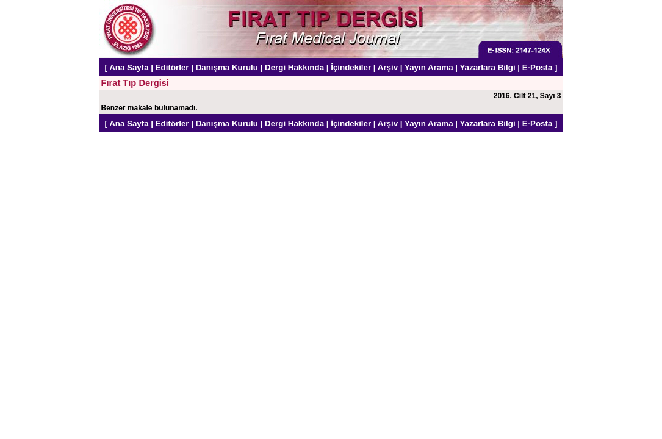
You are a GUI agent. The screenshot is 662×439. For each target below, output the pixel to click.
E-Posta (537, 67)
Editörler (172, 67)
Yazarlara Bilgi (487, 67)
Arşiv (388, 67)
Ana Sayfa (128, 67)
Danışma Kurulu (227, 67)
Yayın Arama (429, 67)
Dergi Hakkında (294, 67)
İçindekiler (351, 67)
